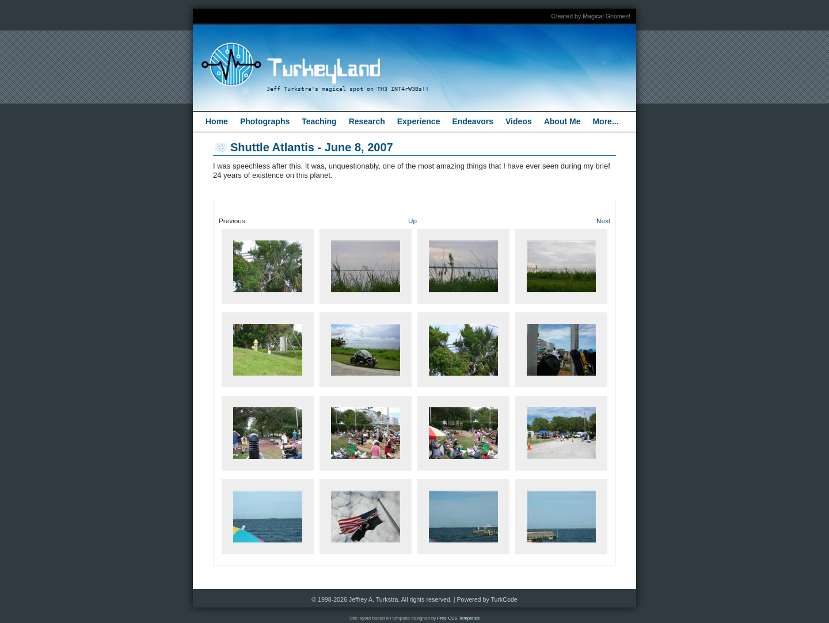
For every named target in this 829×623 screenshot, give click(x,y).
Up (412, 220)
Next (603, 220)
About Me (562, 121)
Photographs (265, 121)
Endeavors (472, 121)
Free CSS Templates (459, 618)
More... (605, 121)
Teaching (319, 121)
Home (217, 121)
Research (367, 121)
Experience (418, 121)
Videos (518, 121)
